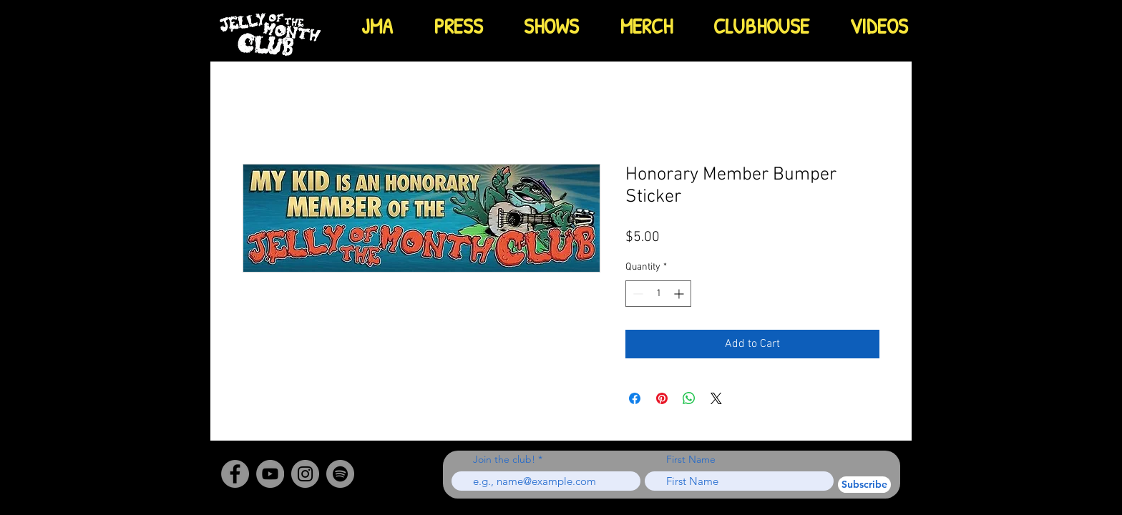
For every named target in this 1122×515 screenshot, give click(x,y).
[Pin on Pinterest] (661, 398)
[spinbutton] (658, 293)
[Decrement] (636, 293)
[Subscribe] (864, 484)
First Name (691, 459)
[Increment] (680, 293)
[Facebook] (235, 474)
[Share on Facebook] (634, 398)
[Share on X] (716, 398)
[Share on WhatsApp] (689, 398)
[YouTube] (270, 474)
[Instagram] (305, 474)
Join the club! (504, 459)
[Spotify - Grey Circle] (340, 474)
